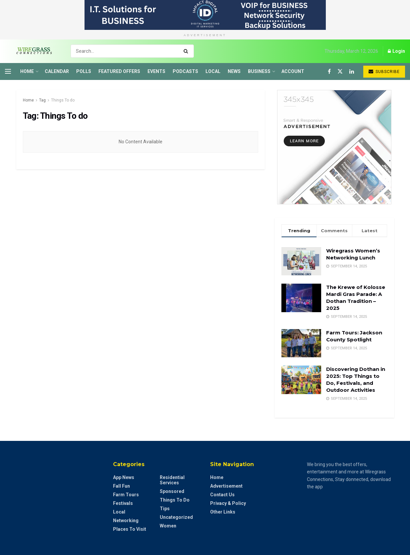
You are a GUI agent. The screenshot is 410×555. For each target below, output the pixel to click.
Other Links (222, 512)
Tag (42, 100)
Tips (165, 508)
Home (27, 71)
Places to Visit (129, 529)
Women (168, 525)
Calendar (57, 71)
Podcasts (185, 71)
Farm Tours (126, 494)
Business (259, 71)
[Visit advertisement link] (205, 15)
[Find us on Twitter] (340, 71)
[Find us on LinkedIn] (351, 71)
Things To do (63, 100)
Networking (126, 520)
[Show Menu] (8, 71)
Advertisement (226, 486)
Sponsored (172, 491)
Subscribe (384, 71)
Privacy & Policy (228, 503)
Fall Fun (121, 486)
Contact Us (222, 494)
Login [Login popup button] (396, 51)
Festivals (123, 503)
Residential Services (172, 480)
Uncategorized (176, 517)
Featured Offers (119, 71)
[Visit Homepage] (32, 51)
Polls (83, 71)
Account (292, 71)
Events (156, 71)
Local (212, 71)
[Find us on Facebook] (329, 71)
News (234, 71)
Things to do (175, 500)
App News (123, 477)
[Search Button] (187, 51)
